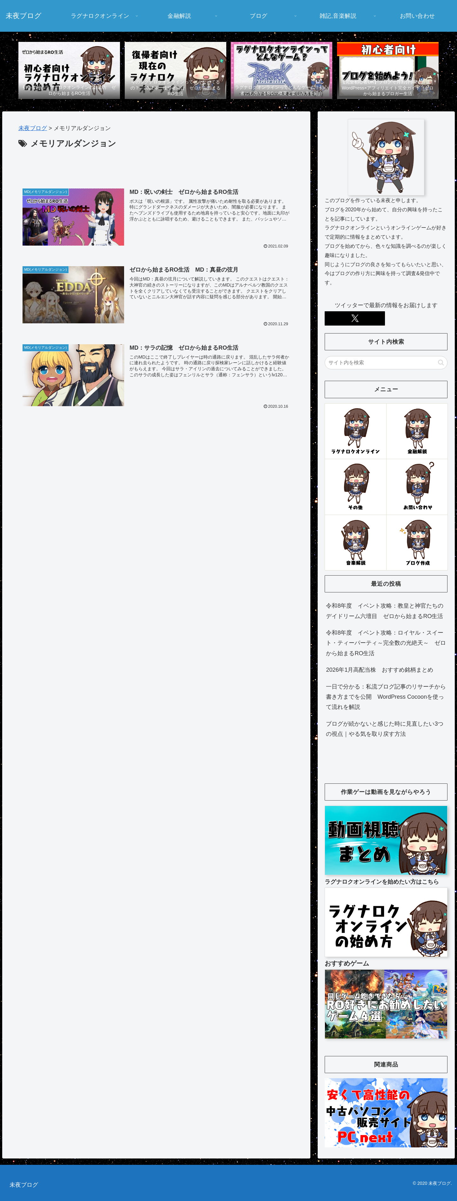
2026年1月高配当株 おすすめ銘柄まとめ (379, 670)
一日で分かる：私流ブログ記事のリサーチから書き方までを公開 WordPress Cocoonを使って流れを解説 (386, 696)
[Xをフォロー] (355, 318)
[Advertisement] (156, 168)
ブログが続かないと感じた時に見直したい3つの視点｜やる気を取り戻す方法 (384, 729)
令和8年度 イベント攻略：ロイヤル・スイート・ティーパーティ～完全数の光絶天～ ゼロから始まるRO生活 (386, 643)
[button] (441, 362)
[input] (386, 362)
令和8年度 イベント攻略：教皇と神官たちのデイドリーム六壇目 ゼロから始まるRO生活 (384, 611)
